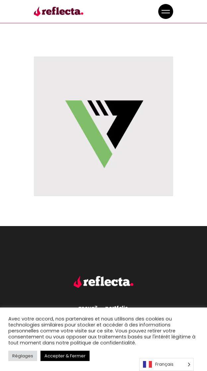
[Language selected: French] (166, 364)
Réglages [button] (22, 356)
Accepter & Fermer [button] (65, 356)
